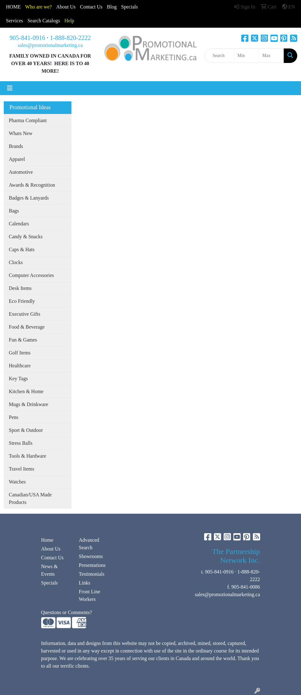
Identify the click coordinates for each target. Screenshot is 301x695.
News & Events (49, 570)
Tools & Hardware (27, 456)
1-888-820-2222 (70, 37)
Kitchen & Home (26, 391)
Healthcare (20, 365)
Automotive (21, 172)
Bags (14, 210)
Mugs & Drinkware (28, 404)
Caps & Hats (22, 249)
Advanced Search (89, 543)
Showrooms (91, 556)
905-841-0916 (27, 37)
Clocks (16, 262)
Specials (129, 6)
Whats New (20, 133)
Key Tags (18, 378)
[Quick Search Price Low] (246, 55)
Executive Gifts (24, 314)
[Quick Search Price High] (271, 55)
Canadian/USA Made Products (30, 498)
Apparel (17, 159)
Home (47, 540)
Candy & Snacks (26, 236)
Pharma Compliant (28, 120)
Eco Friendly (22, 301)
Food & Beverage (27, 327)
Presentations (92, 565)
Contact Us (52, 557)
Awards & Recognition (32, 185)
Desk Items (20, 288)
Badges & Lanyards (29, 198)
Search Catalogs (43, 20)
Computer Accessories (31, 275)
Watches (17, 481)
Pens (13, 417)
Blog (112, 6)
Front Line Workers (89, 595)
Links (84, 582)
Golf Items (20, 352)
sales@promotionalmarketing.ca (50, 45)
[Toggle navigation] (9, 88)
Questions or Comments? (66, 612)
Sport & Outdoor (26, 430)
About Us (66, 6)
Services (14, 20)
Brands (16, 146)
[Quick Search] (219, 55)
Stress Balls (20, 443)
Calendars (19, 223)
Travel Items (21, 469)
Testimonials (92, 574)
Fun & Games (23, 339)
